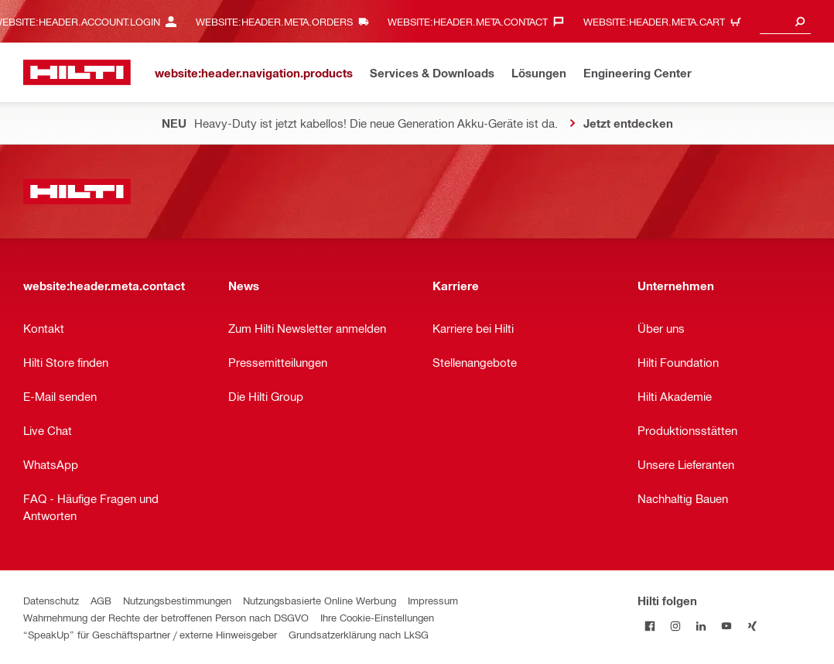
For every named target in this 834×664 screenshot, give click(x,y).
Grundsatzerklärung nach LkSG (359, 634)
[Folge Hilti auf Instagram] (676, 625)
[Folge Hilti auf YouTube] (727, 625)
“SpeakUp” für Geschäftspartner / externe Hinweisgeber (150, 634)
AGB (101, 600)
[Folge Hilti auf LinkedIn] (701, 625)
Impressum (433, 600)
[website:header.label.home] (77, 72)
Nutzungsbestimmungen (177, 600)
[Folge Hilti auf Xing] (752, 625)
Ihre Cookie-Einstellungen (377, 617)
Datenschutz (51, 600)
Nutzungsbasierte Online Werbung (319, 600)
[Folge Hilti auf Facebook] (650, 625)
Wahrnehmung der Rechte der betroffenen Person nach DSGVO (166, 617)
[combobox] (785, 21)
